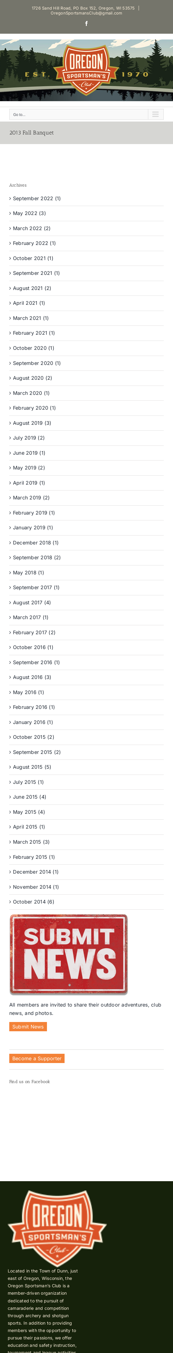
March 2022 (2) (32, 228)
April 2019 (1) (29, 483)
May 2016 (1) (28, 692)
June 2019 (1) (29, 453)
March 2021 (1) (31, 318)
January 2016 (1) (33, 722)
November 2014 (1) (36, 887)
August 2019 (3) (32, 423)
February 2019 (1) (34, 513)
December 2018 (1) (36, 543)
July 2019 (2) (29, 438)
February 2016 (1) (34, 707)
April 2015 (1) (29, 827)
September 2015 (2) (37, 752)
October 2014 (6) (33, 902)
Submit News (28, 1027)
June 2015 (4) (29, 797)
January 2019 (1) (33, 527)
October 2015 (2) (33, 737)
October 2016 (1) (33, 647)
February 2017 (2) (34, 632)
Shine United (143, 1320)
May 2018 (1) (28, 572)
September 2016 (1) (36, 662)
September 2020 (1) (37, 363)
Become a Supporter (36, 1058)
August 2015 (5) (32, 767)
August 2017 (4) (32, 602)
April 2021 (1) (29, 303)
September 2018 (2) (37, 557)
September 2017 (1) (36, 587)
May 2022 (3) (29, 213)
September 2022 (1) (37, 198)
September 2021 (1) (36, 273)
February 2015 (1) (34, 857)
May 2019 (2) (29, 468)
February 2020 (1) (34, 408)
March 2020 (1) (31, 393)
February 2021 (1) (34, 333)
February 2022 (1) (34, 243)
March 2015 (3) (31, 842)
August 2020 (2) (33, 378)
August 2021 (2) (32, 288)
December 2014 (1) (36, 872)
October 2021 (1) (33, 258)
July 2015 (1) (28, 782)
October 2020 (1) (33, 348)
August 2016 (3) (32, 677)
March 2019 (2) (31, 497)
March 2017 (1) (31, 617)
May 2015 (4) (29, 812)
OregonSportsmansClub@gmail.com (86, 12)
